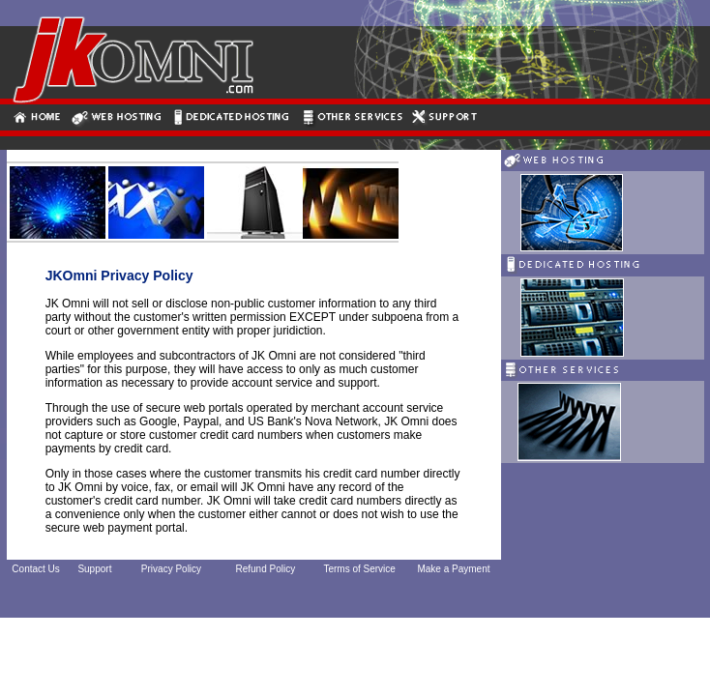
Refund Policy (265, 569)
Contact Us (35, 569)
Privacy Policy (171, 569)
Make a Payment (453, 569)
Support (94, 569)
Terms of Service (359, 569)
